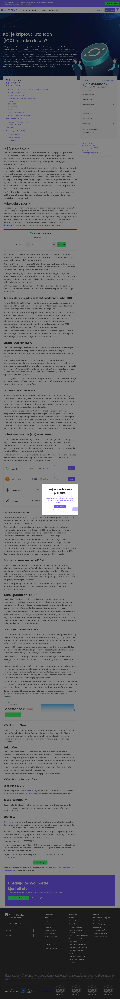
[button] (60, 510)
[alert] (60, 499)
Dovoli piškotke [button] (60, 506)
